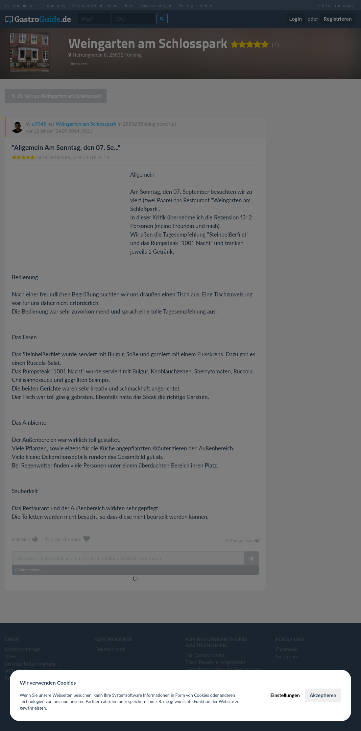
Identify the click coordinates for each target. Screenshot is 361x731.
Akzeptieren (323, 695)
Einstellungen (285, 695)
